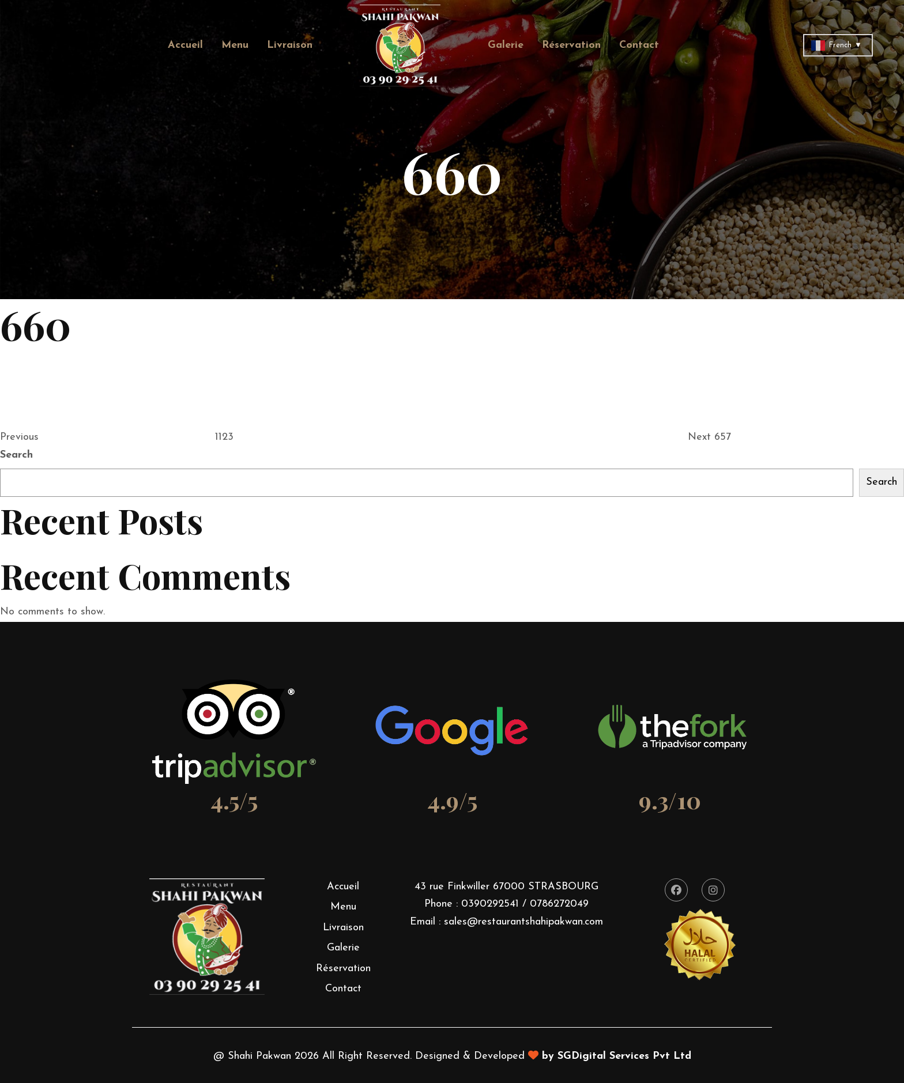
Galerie (505, 45)
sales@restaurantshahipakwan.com (523, 921)
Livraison (289, 45)
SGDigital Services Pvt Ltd (624, 1056)
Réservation (571, 45)
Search (16, 455)
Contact (639, 45)
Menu (234, 45)
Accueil (185, 45)
